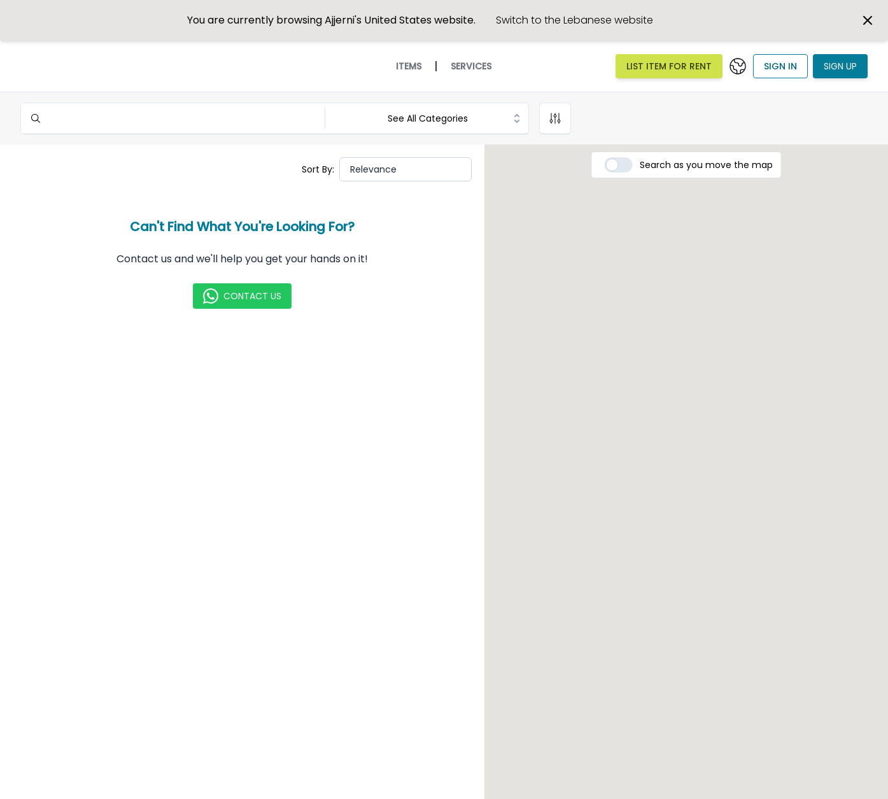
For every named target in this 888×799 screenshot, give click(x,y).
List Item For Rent (669, 66)
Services (471, 66)
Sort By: (318, 169)
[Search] (171, 118)
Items (408, 66)
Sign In (780, 66)
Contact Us (242, 296)
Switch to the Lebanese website (574, 20)
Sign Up (840, 66)
